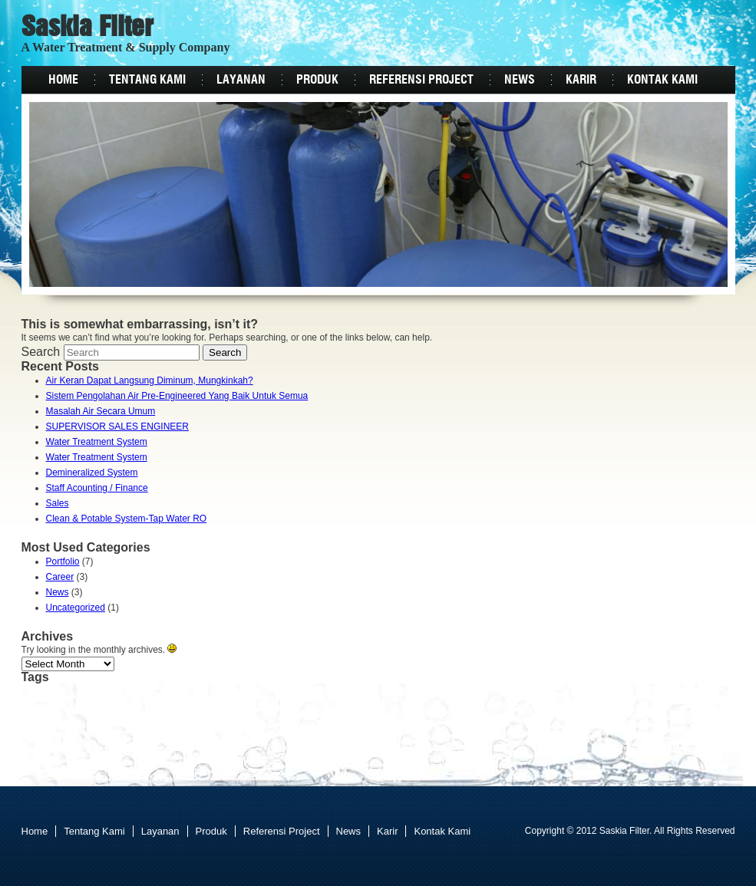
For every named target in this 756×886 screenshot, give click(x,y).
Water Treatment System (96, 441)
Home (63, 80)
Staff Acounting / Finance (97, 488)
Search (41, 351)
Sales (57, 503)
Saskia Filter (87, 28)
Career (60, 576)
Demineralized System (92, 472)
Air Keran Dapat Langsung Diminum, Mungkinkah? (149, 380)
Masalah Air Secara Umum (101, 411)
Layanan (241, 80)
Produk (317, 80)
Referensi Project (421, 80)
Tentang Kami (147, 80)
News (519, 80)
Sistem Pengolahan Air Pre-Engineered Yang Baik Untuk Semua (177, 395)
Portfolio (63, 561)
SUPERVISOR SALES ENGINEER (118, 426)
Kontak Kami (662, 80)
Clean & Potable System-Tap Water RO (126, 518)
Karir (581, 80)
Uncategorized (75, 607)
